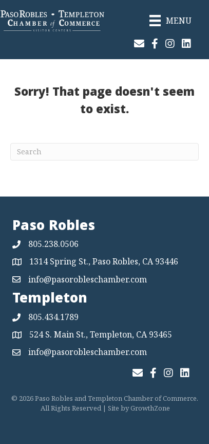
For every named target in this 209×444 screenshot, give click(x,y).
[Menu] (170, 20)
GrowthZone (150, 408)
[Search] (104, 152)
